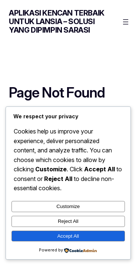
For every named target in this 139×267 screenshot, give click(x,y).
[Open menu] (125, 21)
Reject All (68, 221)
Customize (68, 206)
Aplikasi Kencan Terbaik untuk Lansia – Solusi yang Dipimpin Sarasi (57, 21)
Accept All (68, 236)
